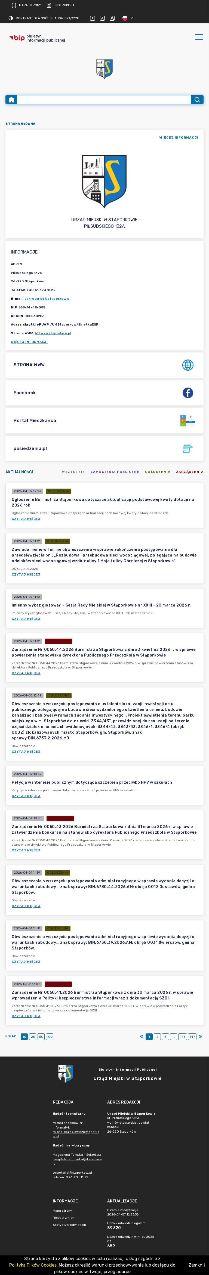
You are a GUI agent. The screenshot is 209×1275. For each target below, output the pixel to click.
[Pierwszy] (142, 1036)
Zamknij (197, 1265)
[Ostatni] (200, 1036)
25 (33, 1037)
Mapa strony (26, 5)
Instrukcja (61, 5)
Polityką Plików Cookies (33, 1265)
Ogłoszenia (158, 472)
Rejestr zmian (63, 1218)
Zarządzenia (190, 472)
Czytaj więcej (26, 519)
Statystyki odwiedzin (69, 1225)
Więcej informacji (29, 342)
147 (192, 1037)
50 (41, 1037)
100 (50, 1037)
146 (182, 1037)
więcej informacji (178, 137)
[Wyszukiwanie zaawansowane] (104, 99)
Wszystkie (73, 472)
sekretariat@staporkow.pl (47, 299)
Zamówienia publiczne (115, 472)
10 (24, 1037)
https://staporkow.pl (53, 333)
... (174, 1037)
